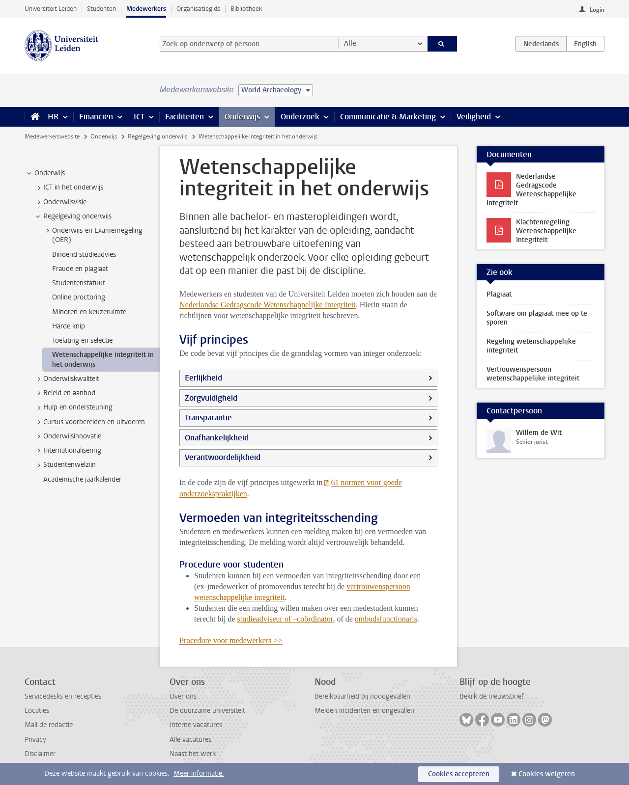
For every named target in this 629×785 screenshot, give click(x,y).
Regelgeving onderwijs (157, 136)
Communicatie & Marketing (388, 116)
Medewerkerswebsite (52, 136)
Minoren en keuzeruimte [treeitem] (89, 312)
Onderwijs (242, 116)
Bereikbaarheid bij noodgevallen (362, 696)
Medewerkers (146, 8)
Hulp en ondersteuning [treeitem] (73, 407)
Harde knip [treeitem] (68, 326)
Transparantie (208, 417)
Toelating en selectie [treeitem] (82, 340)
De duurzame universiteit (207, 710)
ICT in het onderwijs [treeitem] (68, 187)
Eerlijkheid (203, 378)
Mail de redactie (49, 725)
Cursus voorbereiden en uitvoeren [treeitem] (89, 422)
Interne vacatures (196, 725)
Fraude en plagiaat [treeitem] (80, 268)
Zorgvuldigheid (211, 398)
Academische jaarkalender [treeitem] (82, 479)
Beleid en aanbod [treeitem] (64, 393)
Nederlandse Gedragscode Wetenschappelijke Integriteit (267, 304)
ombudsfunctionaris (386, 619)
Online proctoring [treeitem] (78, 297)
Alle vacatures (190, 739)
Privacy (35, 739)
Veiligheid (474, 116)
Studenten (101, 8)
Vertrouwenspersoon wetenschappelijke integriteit (532, 374)
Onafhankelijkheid (217, 438)
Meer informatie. (198, 773)
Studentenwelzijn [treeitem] (65, 465)
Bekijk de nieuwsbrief (491, 696)
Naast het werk (193, 753)
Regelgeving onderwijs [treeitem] (73, 216)
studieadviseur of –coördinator (285, 619)
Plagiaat (499, 294)
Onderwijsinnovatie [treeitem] (67, 436)
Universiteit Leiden (51, 8)
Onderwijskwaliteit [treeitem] (66, 379)
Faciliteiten (184, 116)
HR (53, 116)
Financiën (96, 116)
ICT (139, 116)
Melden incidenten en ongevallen (364, 710)
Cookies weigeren (546, 774)
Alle (350, 43)
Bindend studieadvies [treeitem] (84, 254)
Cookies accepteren (458, 774)
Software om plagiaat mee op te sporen (536, 318)
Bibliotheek (246, 8)
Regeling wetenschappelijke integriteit (531, 346)
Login (597, 10)
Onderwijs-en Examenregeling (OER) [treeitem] (93, 235)
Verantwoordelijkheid (222, 457)
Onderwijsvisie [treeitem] (60, 202)
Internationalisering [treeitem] (67, 451)
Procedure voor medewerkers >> (231, 640)
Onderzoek (300, 116)
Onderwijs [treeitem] (45, 173)
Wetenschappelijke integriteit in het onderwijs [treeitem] (103, 359)
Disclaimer (40, 753)
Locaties (37, 710)
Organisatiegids (198, 8)
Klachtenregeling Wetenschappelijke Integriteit (546, 230)
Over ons (183, 696)
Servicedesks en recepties (63, 696)
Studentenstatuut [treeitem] (78, 283)
